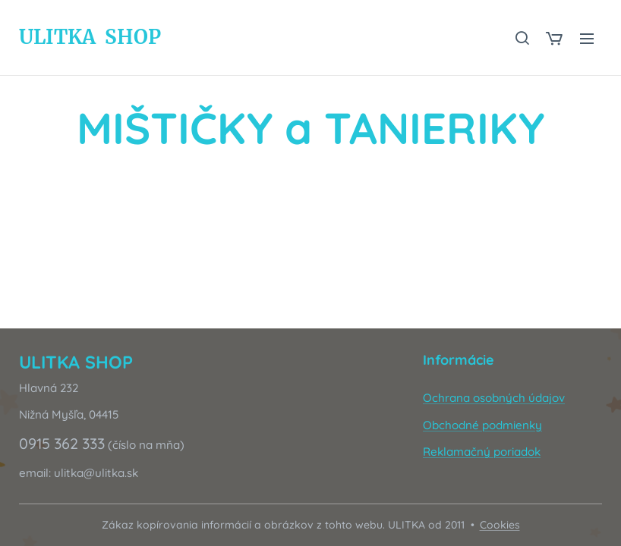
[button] (521, 38)
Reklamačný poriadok (482, 451)
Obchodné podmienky (482, 425)
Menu (587, 38)
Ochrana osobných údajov (494, 398)
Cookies (500, 525)
